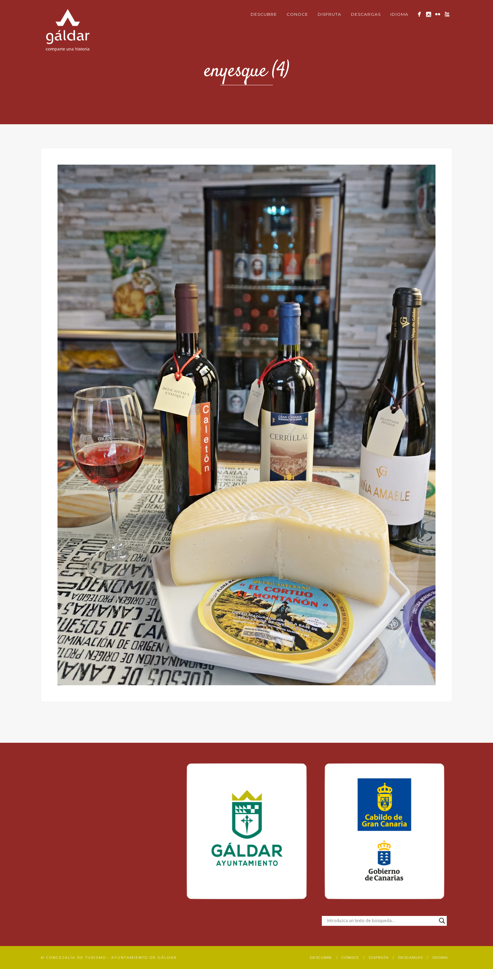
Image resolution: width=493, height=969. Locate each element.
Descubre (264, 14)
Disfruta (329, 14)
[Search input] (381, 921)
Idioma (399, 14)
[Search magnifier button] (442, 921)
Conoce (297, 14)
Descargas (366, 14)
